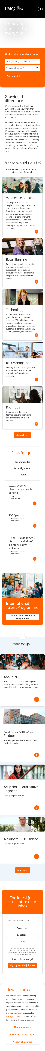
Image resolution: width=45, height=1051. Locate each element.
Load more (22, 870)
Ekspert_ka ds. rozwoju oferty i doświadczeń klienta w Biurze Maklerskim (22, 543)
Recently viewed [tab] (22, 468)
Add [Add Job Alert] (23, 941)
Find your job (13, 76)
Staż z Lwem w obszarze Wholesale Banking (20, 489)
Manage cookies (13, 1016)
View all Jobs (22, 435)
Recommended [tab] (22, 461)
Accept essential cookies (22, 1034)
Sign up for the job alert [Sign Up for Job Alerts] (22, 965)
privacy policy (13, 952)
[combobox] (22, 68)
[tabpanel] (22, 522)
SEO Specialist (17, 515)
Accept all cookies (22, 1041)
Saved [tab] (22, 474)
